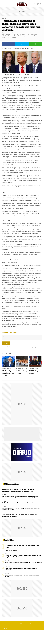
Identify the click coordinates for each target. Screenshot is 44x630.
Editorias (9, 624)
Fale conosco (33, 624)
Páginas (16, 624)
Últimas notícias (24, 624)
